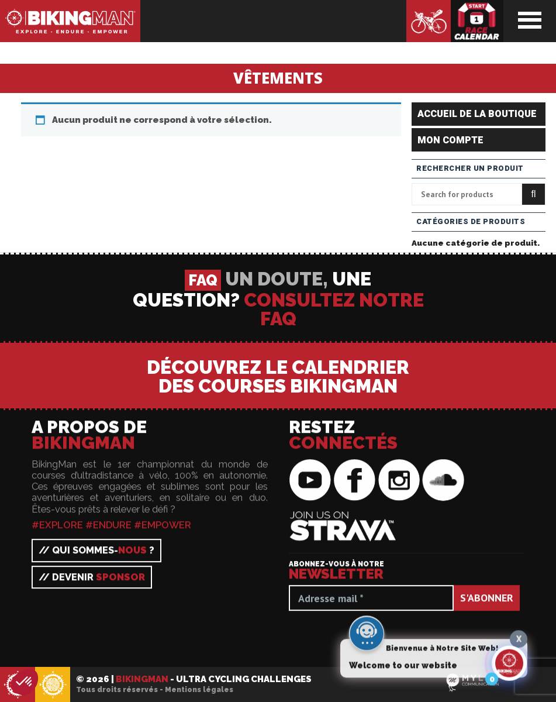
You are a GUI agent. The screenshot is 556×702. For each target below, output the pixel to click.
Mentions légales (199, 690)
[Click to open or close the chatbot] (509, 664)
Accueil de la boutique (477, 114)
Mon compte (450, 140)
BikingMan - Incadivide (52, 685)
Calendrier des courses (477, 21)
